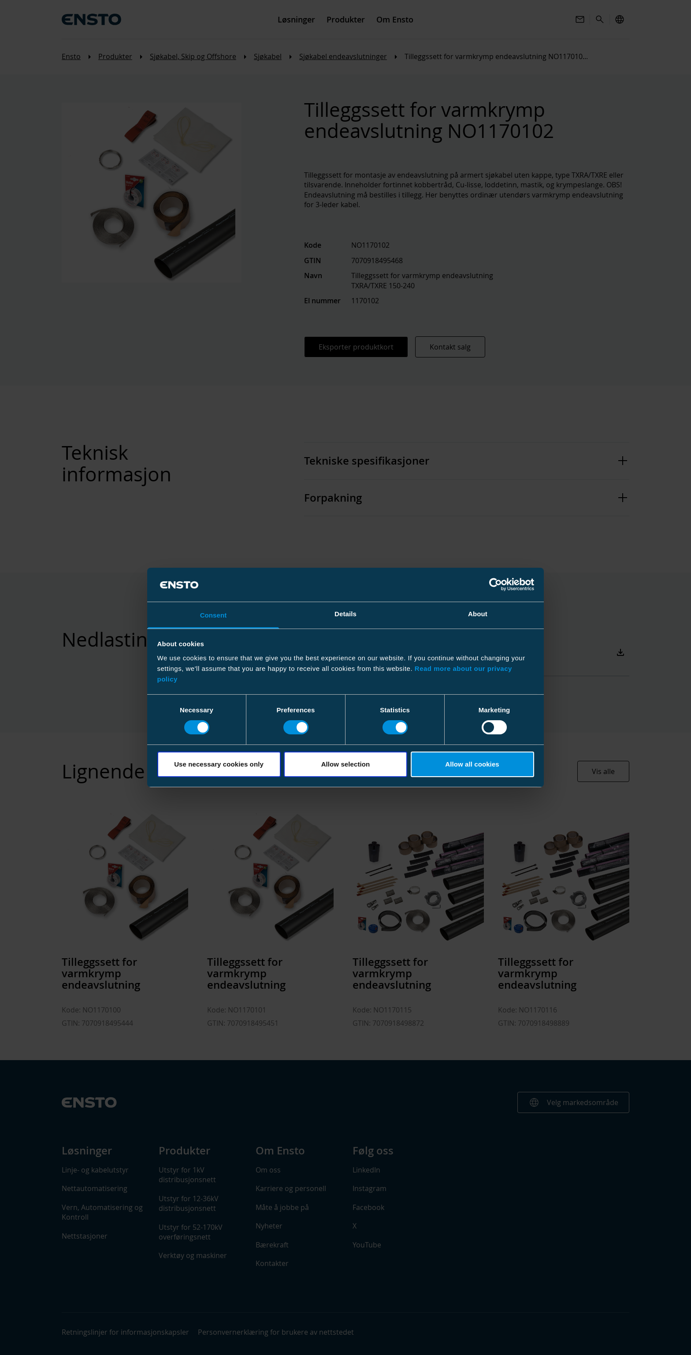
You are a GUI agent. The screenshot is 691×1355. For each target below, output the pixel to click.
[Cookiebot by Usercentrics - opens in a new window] (495, 584)
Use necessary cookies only (219, 764)
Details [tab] (345, 614)
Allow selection (345, 764)
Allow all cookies (472, 764)
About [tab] (477, 614)
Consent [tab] (213, 615)
